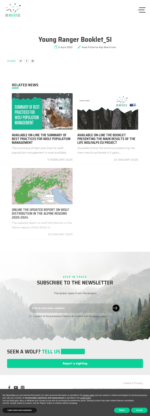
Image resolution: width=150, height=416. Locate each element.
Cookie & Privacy (133, 383)
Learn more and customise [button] (20, 410)
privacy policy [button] (89, 395)
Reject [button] (122, 410)
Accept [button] (139, 410)
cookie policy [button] (85, 398)
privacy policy (99, 316)
